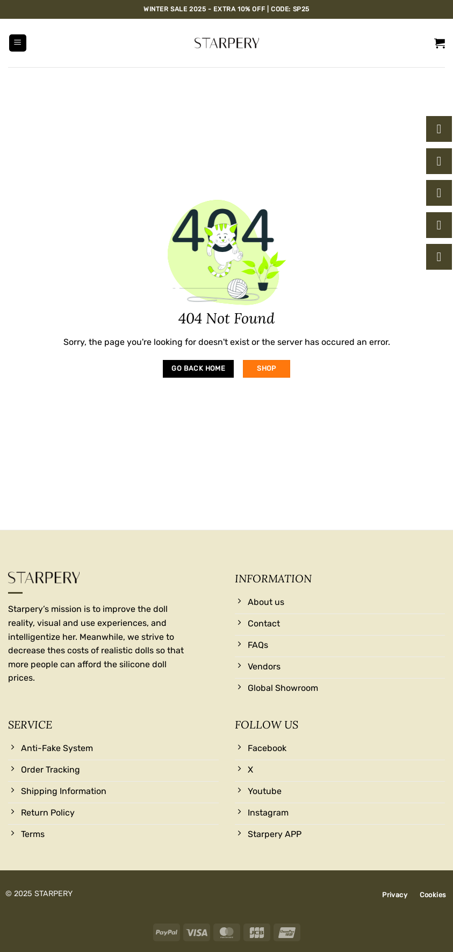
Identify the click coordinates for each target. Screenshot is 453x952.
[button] (17, 43)
